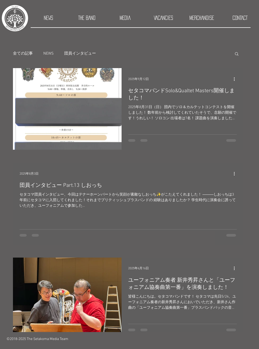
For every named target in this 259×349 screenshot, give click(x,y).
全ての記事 (23, 53)
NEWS (48, 53)
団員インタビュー (80, 53)
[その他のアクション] (236, 79)
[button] (236, 54)
